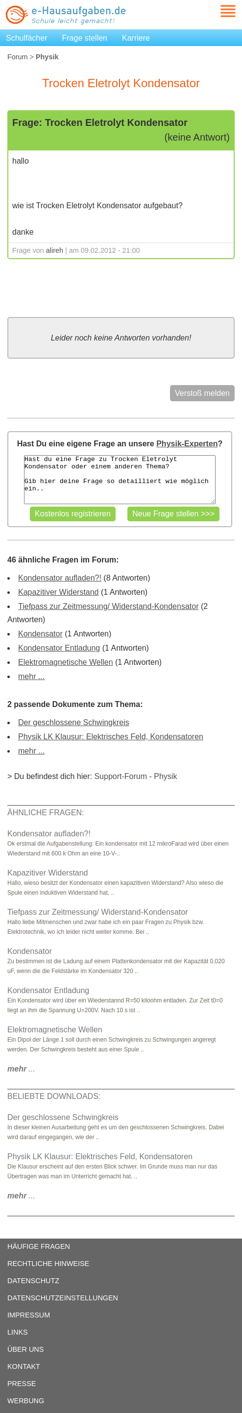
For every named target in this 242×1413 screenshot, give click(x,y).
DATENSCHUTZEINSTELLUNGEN (62, 1298)
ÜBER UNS (25, 1349)
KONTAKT (23, 1366)
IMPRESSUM (28, 1315)
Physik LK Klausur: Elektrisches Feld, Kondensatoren (110, 736)
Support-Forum (120, 776)
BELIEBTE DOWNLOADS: (53, 1096)
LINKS (17, 1332)
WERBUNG (25, 1401)
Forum (17, 57)
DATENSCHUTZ (33, 1281)
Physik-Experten (187, 443)
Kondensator (40, 634)
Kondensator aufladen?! (59, 578)
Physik (165, 776)
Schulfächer (27, 38)
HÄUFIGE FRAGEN (38, 1246)
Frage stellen (85, 38)
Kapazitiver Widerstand (58, 592)
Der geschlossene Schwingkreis (73, 722)
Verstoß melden (202, 393)
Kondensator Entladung (59, 648)
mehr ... (31, 676)
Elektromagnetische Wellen (65, 662)
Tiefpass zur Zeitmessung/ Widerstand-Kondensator (108, 606)
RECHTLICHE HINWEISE (48, 1263)
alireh (54, 250)
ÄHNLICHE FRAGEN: (45, 812)
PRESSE (21, 1384)
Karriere (136, 38)
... (21, 1069)
